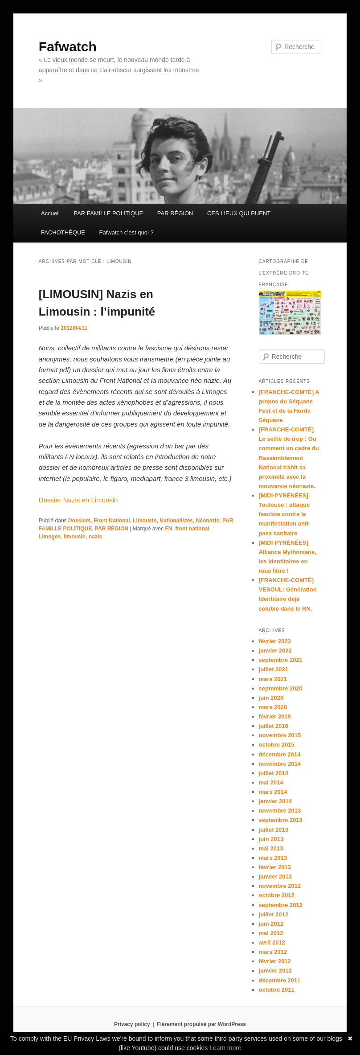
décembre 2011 (280, 980)
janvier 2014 (275, 801)
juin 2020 (271, 697)
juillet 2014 (273, 773)
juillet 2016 (273, 725)
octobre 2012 (277, 895)
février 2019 (275, 716)
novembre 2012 (280, 886)
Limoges (50, 537)
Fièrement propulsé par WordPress (201, 1024)
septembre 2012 (281, 905)
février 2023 (275, 641)
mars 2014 (273, 791)
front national (192, 528)
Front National (112, 520)
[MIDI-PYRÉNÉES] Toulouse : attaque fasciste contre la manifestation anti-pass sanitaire (285, 514)
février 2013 (275, 867)
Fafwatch (68, 46)
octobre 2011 (277, 989)
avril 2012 (272, 942)
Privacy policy (132, 1024)
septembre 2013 (281, 820)
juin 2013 (271, 839)
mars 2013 (273, 857)
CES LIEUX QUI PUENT (238, 213)
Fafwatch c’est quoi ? (126, 232)
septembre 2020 (281, 688)
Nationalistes (176, 520)
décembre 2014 (280, 754)
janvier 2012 (275, 970)
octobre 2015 (277, 744)
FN (168, 528)
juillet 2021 (273, 669)
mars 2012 (273, 951)
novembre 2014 (280, 763)
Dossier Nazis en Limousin (78, 500)
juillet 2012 (273, 914)
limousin (75, 537)
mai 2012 (271, 933)
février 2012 (275, 961)
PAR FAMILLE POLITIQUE (108, 213)
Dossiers (79, 520)
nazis (95, 537)
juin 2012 (271, 923)
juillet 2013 (273, 829)
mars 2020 (273, 707)
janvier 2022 (275, 650)
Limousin (144, 520)
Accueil (50, 213)
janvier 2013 (275, 876)
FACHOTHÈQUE (63, 232)
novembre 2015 (280, 735)
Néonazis (208, 520)
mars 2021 (273, 679)
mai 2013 (271, 848)
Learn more (225, 1047)
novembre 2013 (280, 810)
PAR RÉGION (175, 213)
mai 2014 (271, 782)
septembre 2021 (281, 660)
